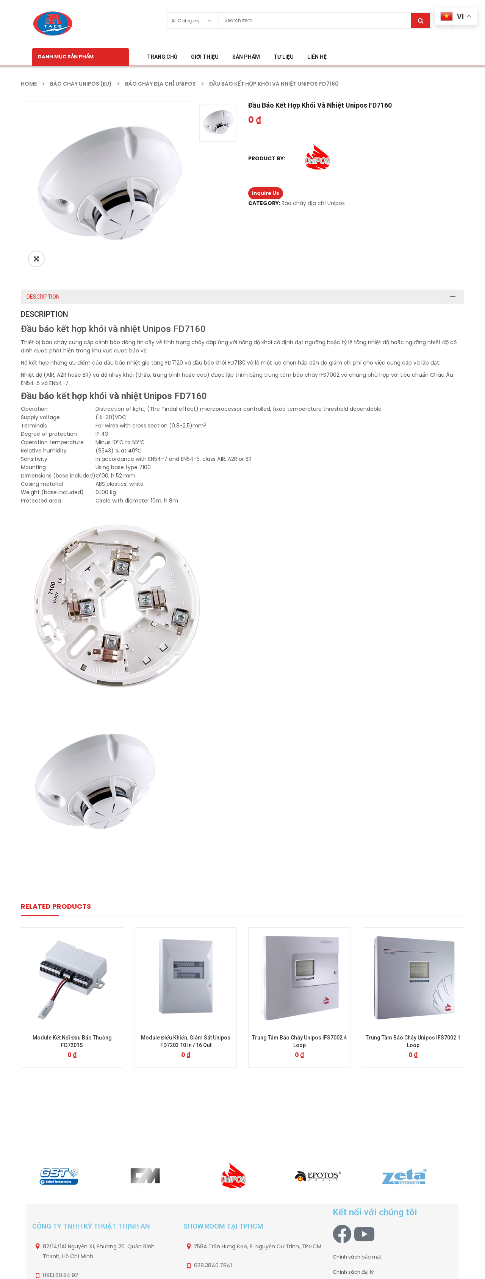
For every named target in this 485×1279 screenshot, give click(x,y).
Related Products (56, 906)
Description (43, 297)
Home (29, 84)
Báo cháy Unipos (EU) (81, 84)
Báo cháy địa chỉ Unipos (160, 84)
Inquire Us (265, 193)
